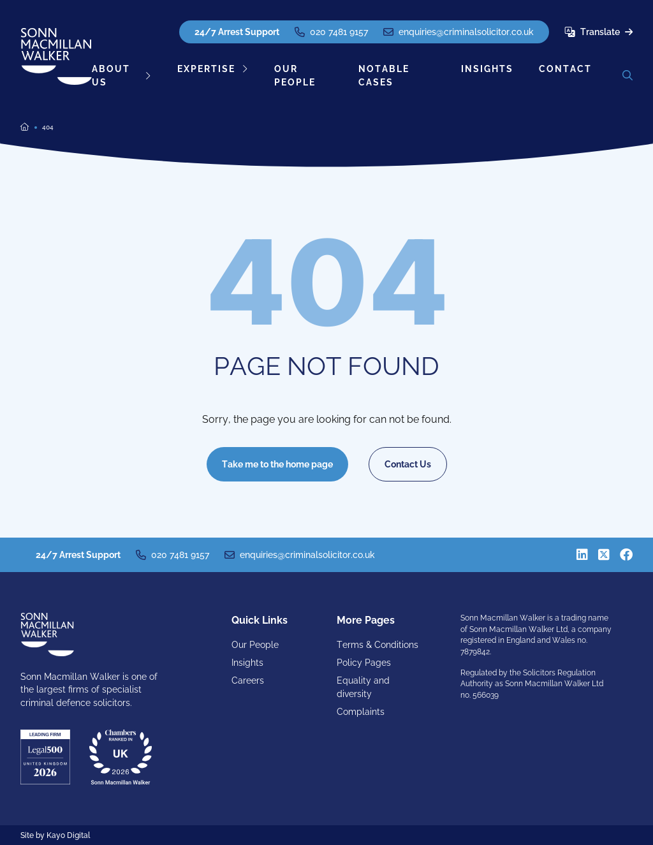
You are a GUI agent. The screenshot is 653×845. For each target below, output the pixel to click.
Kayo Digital (68, 835)
